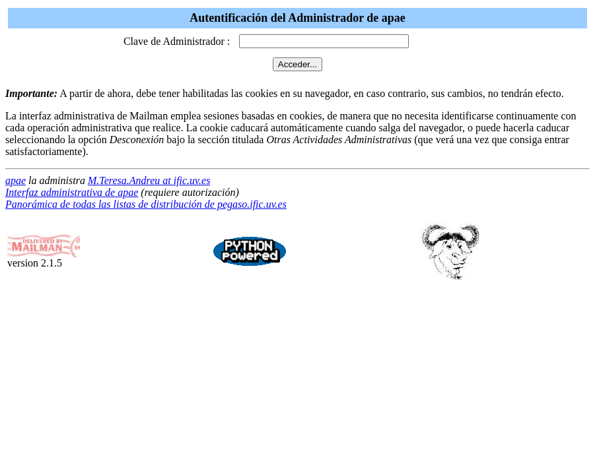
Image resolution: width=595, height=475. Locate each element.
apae (15, 180)
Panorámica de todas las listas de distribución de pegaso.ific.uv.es (146, 204)
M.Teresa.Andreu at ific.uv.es (149, 180)
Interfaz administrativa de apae (71, 192)
